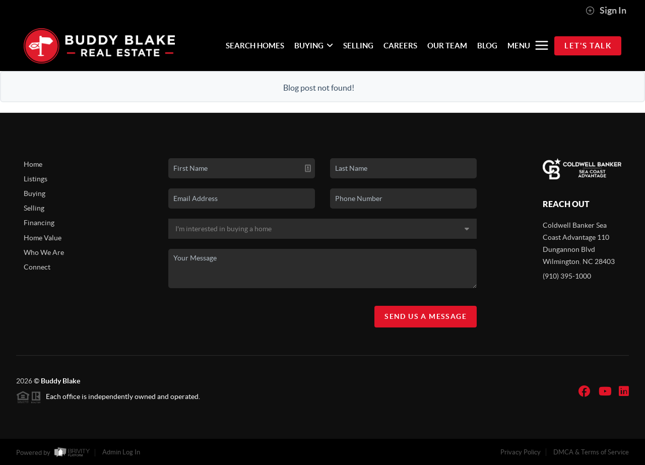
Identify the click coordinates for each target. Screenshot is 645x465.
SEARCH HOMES (255, 45)
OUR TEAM (447, 45)
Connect (37, 267)
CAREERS (400, 45)
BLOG (487, 45)
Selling (34, 208)
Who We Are (44, 252)
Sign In (606, 11)
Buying (34, 193)
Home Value (42, 238)
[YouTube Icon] (605, 391)
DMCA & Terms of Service (591, 452)
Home (33, 164)
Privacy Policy (520, 452)
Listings (35, 179)
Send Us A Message (425, 316)
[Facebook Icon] (584, 391)
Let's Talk (587, 45)
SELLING (358, 45)
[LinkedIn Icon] (624, 391)
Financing (39, 223)
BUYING (313, 45)
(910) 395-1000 (567, 276)
